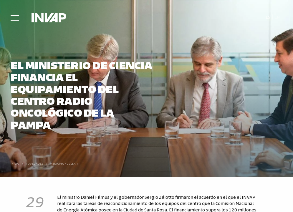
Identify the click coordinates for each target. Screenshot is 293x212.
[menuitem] (268, 17)
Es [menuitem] (268, 17)
